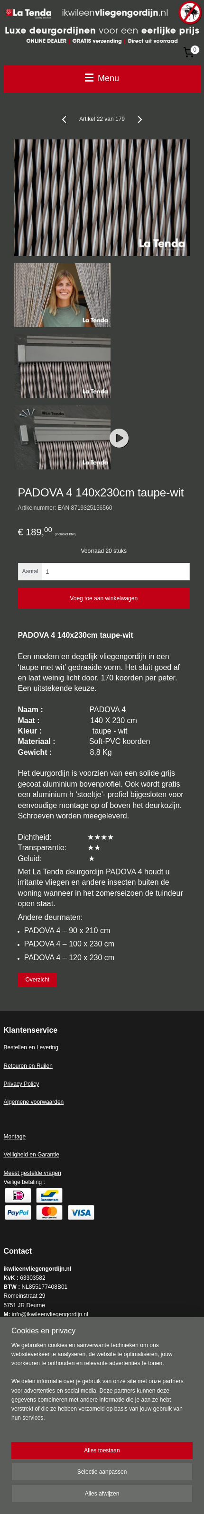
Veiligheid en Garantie (31, 1154)
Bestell (12, 1047)
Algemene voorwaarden (34, 1102)
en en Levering (39, 1047)
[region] (102, 1386)
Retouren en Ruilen (28, 1066)
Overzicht (37, 979)
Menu (102, 78)
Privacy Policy (21, 1084)
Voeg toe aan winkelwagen (104, 598)
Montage (15, 1136)
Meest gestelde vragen (32, 1173)
